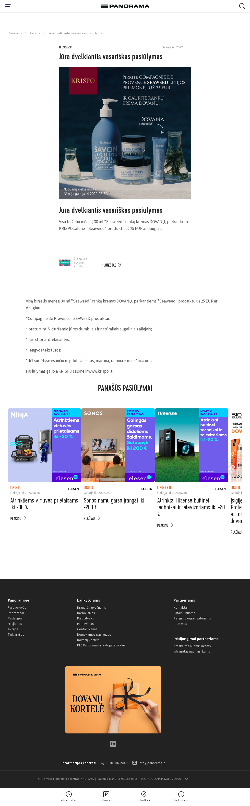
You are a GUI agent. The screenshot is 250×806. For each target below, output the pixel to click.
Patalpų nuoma (184, 613)
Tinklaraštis (16, 634)
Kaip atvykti (85, 618)
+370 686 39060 (114, 763)
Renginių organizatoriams (192, 618)
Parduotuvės (17, 607)
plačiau (15, 518)
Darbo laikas (86, 613)
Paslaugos (15, 618)
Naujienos (15, 623)
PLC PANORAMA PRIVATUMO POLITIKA (164, 779)
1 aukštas (109, 265)
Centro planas (87, 629)
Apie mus (180, 623)
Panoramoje (18, 600)
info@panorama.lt (148, 763)
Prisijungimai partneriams (196, 638)
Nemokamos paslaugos (94, 634)
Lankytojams (88, 600)
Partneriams (184, 600)
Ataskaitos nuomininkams (192, 646)
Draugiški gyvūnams (91, 607)
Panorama (15, 33)
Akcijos (35, 33)
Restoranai (16, 613)
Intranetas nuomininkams (192, 651)
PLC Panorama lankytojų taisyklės (101, 645)
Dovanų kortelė (88, 640)
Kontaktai (181, 607)
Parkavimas (85, 623)
